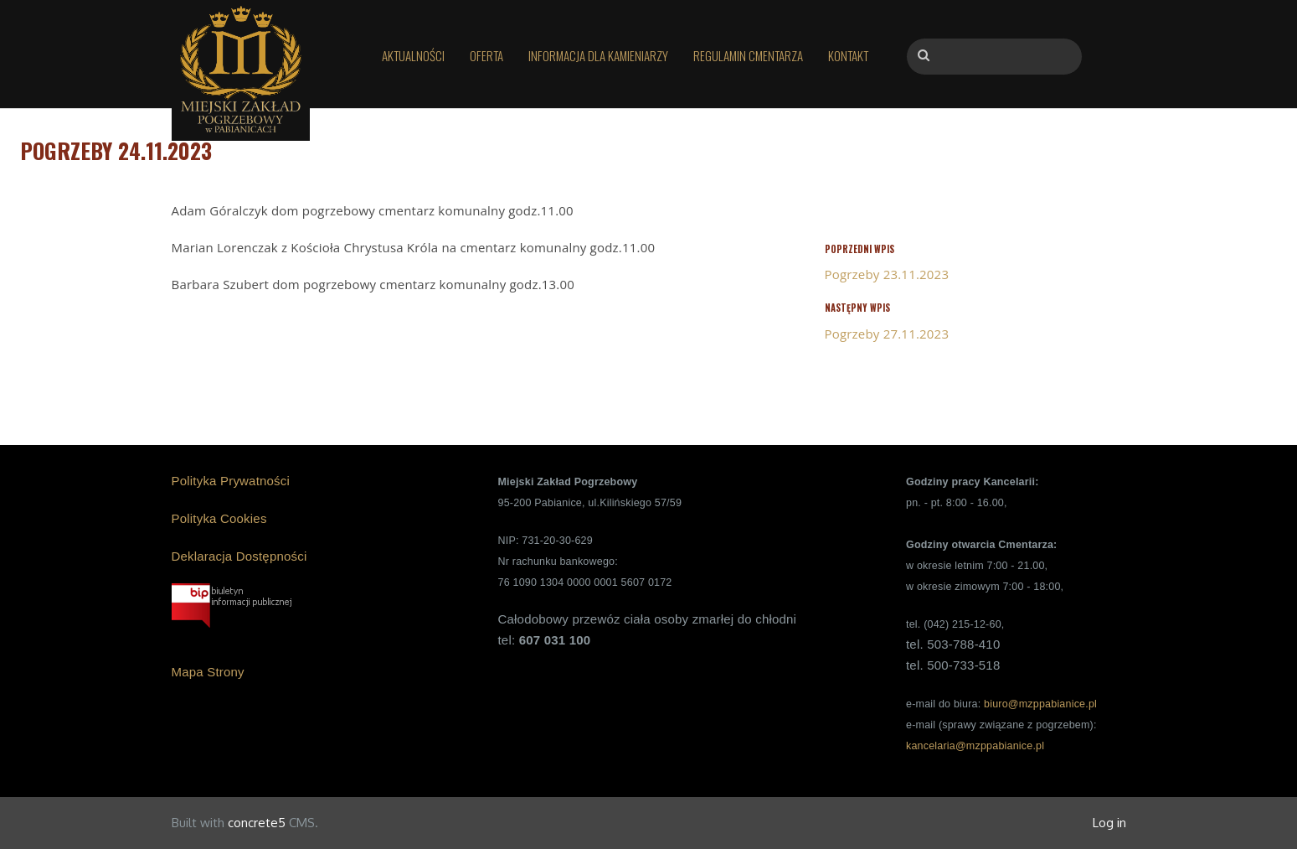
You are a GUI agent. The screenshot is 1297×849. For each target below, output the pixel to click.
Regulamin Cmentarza (748, 55)
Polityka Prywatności (231, 481)
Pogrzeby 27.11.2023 (887, 333)
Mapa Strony (208, 672)
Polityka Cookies (219, 518)
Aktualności (413, 55)
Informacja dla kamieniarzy (598, 55)
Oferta (486, 55)
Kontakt (848, 55)
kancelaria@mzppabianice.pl (975, 746)
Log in (1109, 823)
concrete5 (257, 823)
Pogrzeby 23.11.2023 (887, 274)
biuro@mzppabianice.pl (1040, 704)
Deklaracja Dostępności (239, 556)
